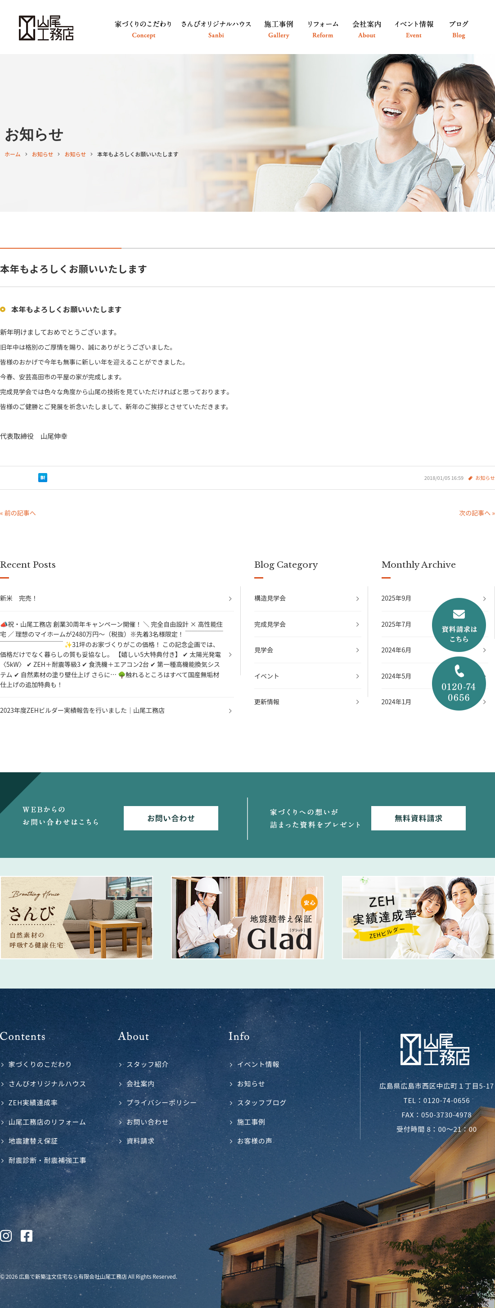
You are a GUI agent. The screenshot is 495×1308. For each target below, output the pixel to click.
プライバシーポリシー (161, 1102)
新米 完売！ (19, 597)
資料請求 (140, 1140)
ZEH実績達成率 (33, 1102)
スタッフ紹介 (147, 1064)
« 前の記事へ (18, 512)
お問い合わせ (147, 1121)
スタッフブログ (262, 1102)
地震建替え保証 (33, 1140)
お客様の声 (255, 1140)
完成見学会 (270, 624)
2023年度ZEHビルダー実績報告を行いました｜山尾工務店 (82, 710)
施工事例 (251, 1121)
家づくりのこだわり (40, 1064)
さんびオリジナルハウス (47, 1083)
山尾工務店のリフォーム (47, 1121)
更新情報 (266, 701)
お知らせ (485, 477)
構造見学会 (270, 597)
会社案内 (140, 1083)
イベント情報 (258, 1064)
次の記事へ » (477, 512)
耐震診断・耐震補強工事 (47, 1160)
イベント (266, 675)
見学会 (263, 649)
